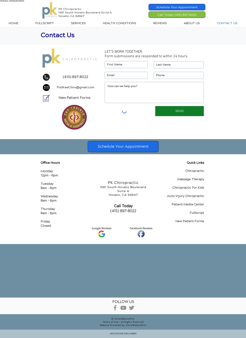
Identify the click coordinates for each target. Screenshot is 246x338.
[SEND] (179, 111)
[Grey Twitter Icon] (131, 307)
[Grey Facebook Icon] (115, 307)
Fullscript (197, 213)
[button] (78, 23)
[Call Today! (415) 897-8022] (177, 14)
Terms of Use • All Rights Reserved (123, 321)
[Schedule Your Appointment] (177, 7)
